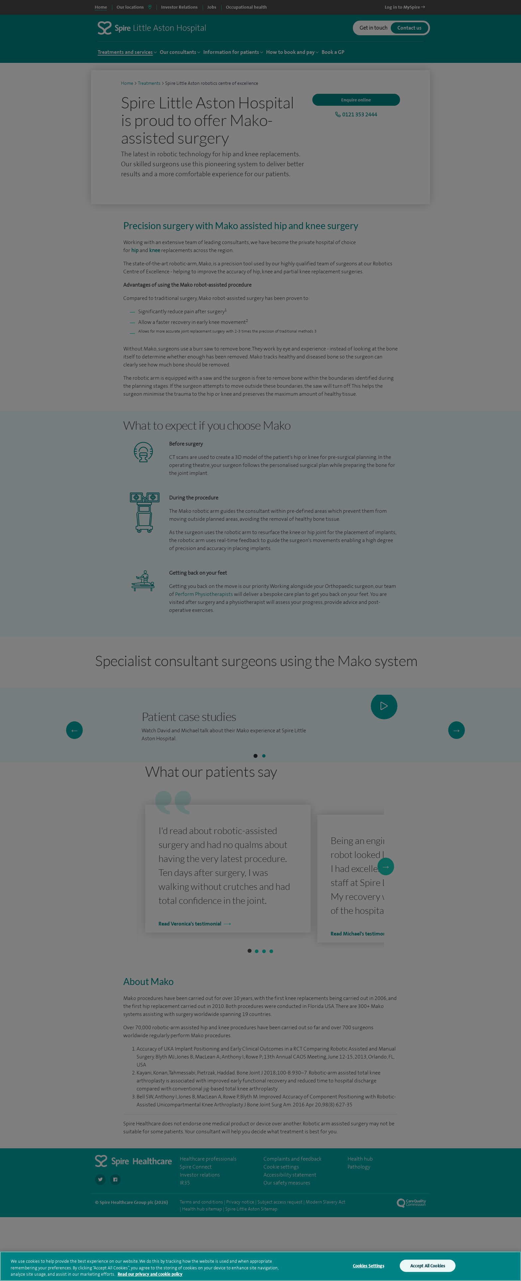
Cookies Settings (368, 1265)
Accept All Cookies (427, 1265)
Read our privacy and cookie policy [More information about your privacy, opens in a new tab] (150, 1274)
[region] (260, 1266)
